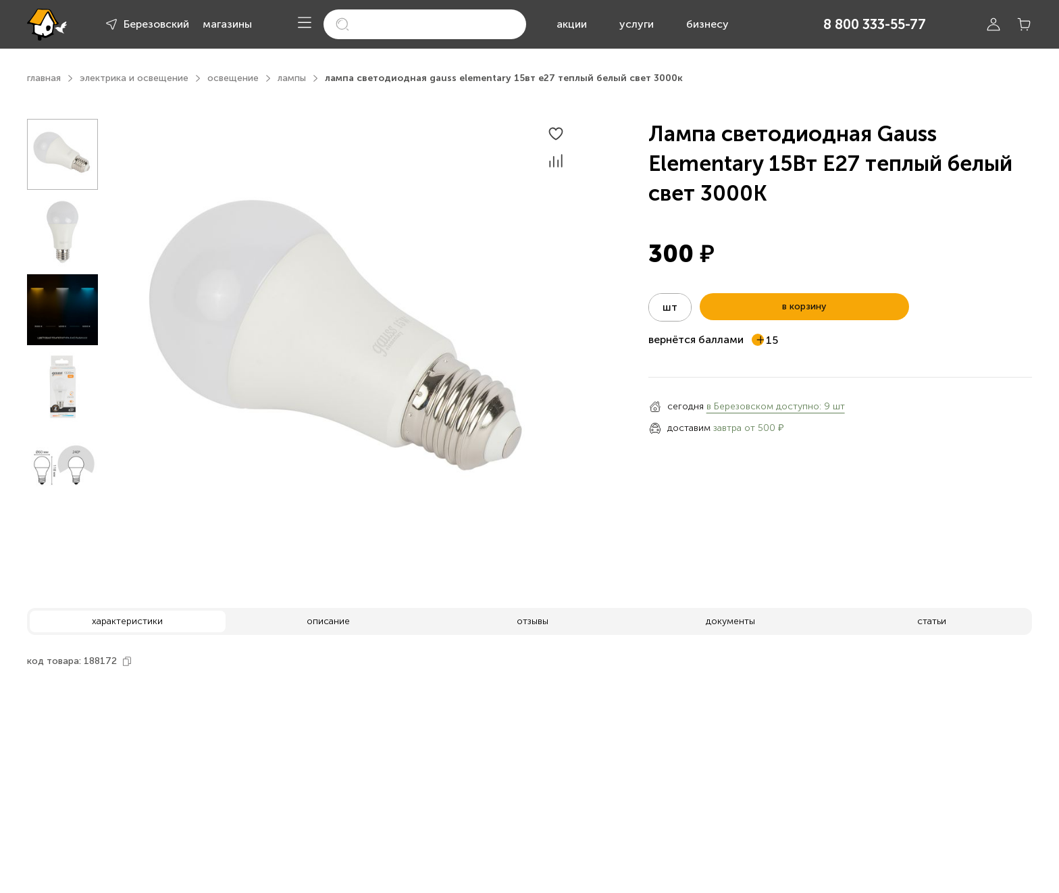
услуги (636, 24)
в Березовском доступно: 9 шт (775, 406)
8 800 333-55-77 (874, 24)
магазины (227, 24)
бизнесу (707, 24)
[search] (425, 24)
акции (572, 24)
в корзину (804, 306)
